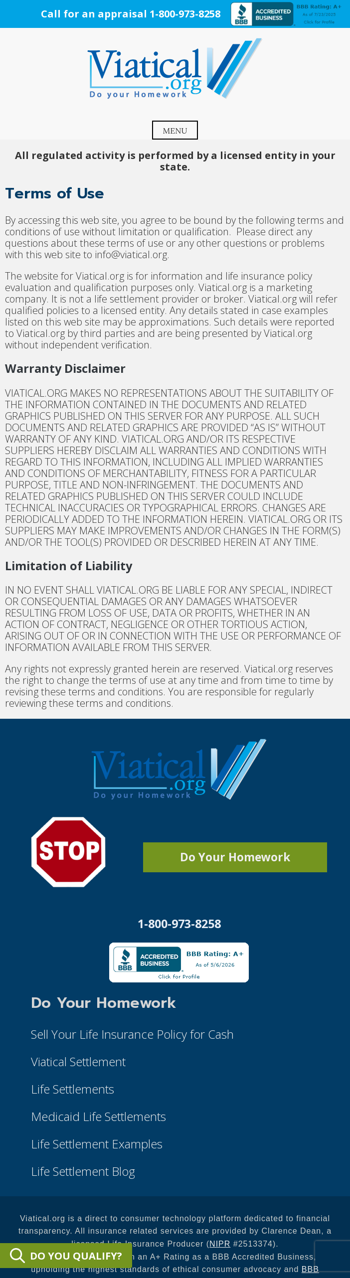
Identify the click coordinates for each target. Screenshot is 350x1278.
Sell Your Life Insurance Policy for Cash (132, 1034)
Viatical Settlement (78, 1061)
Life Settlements (72, 1089)
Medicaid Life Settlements (98, 1116)
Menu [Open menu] (175, 131)
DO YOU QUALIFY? (66, 1255)
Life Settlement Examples (97, 1143)
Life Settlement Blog (83, 1171)
